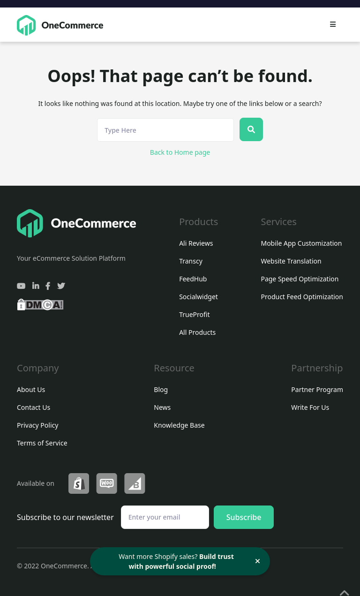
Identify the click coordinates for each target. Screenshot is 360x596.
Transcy (190, 261)
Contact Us (33, 407)
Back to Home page (180, 152)
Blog (161, 389)
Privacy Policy (37, 425)
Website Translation (291, 261)
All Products (197, 332)
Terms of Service (42, 442)
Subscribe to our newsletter (65, 517)
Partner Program (317, 389)
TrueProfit (194, 314)
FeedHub (193, 278)
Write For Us (310, 407)
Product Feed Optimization (302, 296)
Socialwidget (198, 296)
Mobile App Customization (301, 243)
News (162, 407)
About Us (31, 389)
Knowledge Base (179, 425)
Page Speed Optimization (299, 278)
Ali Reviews (196, 243)
